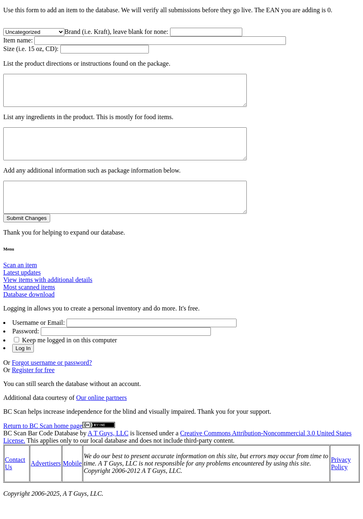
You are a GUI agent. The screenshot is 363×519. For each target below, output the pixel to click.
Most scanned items (29, 305)
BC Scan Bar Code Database (40, 451)
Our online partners (101, 416)
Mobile (72, 481)
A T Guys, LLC (108, 451)
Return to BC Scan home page (42, 444)
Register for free (33, 388)
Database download (29, 312)
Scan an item (20, 283)
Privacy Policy (341, 482)
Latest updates (22, 290)
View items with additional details (48, 298)
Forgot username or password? (52, 380)
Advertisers (46, 481)
